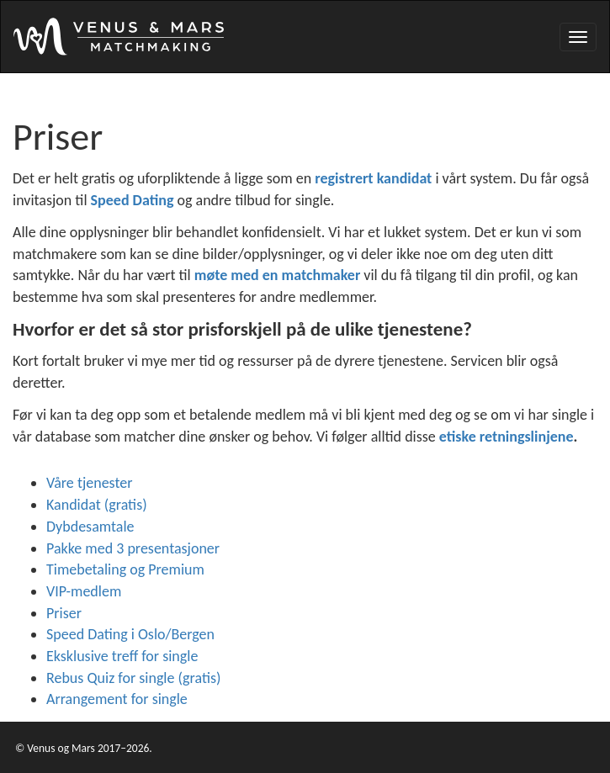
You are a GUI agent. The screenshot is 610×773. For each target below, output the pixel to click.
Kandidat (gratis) (96, 504)
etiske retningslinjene (506, 436)
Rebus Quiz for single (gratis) (133, 678)
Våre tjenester (89, 483)
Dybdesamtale (90, 526)
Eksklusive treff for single (122, 656)
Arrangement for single (117, 699)
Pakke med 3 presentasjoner (133, 548)
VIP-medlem (83, 591)
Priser (64, 613)
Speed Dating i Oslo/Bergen (130, 634)
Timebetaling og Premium (125, 569)
